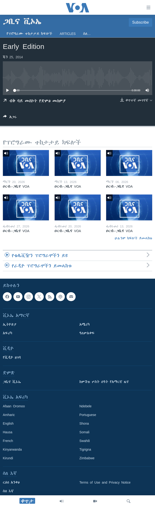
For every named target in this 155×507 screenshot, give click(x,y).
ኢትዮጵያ (9, 325)
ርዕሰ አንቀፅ (11, 483)
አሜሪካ (84, 325)
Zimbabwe (87, 458)
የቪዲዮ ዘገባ (12, 358)
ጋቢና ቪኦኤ (12, 382)
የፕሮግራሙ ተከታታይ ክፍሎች (29, 34)
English (8, 424)
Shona (84, 424)
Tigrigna (85, 450)
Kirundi (8, 458)
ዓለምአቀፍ (87, 333)
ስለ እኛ (8, 491)
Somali (84, 432)
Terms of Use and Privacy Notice (105, 483)
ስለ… (87, 34)
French (8, 441)
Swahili (84, 441)
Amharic (9, 415)
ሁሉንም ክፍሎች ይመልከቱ (133, 238)
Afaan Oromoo (14, 406)
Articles (68, 34)
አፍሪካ (7, 333)
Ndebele (85, 406)
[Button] (10, 117)
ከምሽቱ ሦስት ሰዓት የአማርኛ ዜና (104, 382)
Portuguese (87, 415)
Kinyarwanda (12, 450)
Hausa (7, 432)
